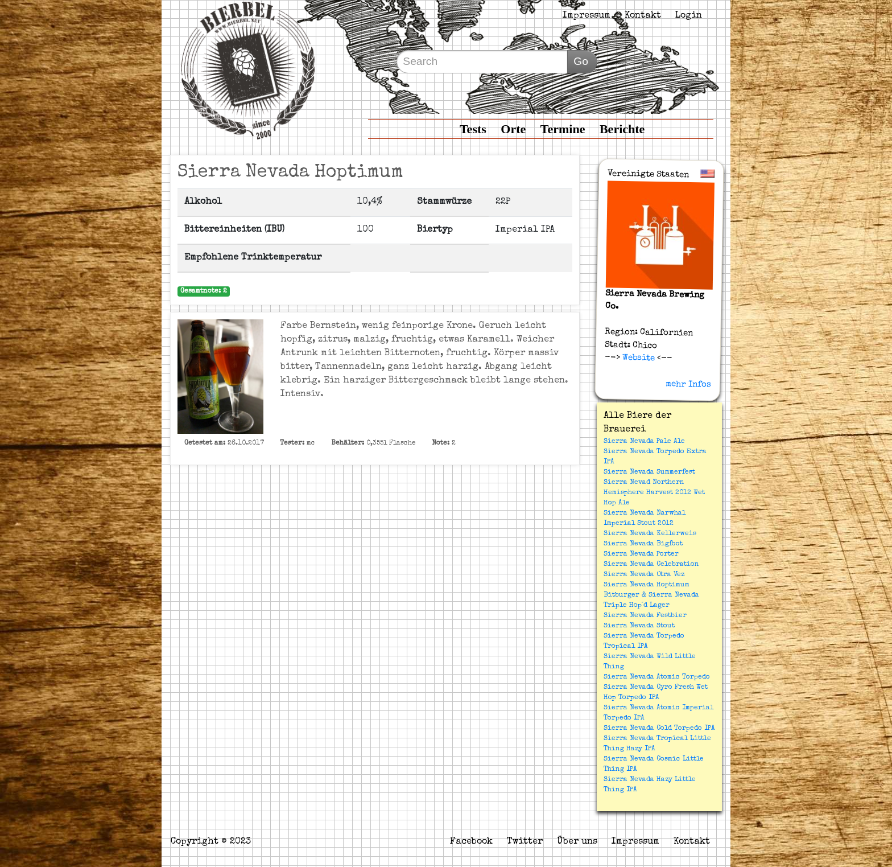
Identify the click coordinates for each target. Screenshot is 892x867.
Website (637, 358)
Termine (562, 129)
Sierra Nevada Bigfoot (643, 544)
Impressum (586, 15)
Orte (513, 129)
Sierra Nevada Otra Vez (644, 575)
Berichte (622, 129)
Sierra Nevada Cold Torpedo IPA (659, 728)
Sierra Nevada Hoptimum (646, 585)
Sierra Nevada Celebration (651, 564)
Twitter (525, 842)
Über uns (577, 842)
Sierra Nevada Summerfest (649, 472)
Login (688, 15)
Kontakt (643, 15)
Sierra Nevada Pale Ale (644, 441)
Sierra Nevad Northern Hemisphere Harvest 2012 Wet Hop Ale (654, 493)
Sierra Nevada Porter (641, 554)
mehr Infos (688, 384)
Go (580, 61)
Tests (473, 129)
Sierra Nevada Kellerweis (650, 534)
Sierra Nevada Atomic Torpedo (657, 677)
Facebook (471, 842)
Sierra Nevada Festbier (645, 616)
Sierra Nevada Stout (639, 626)
